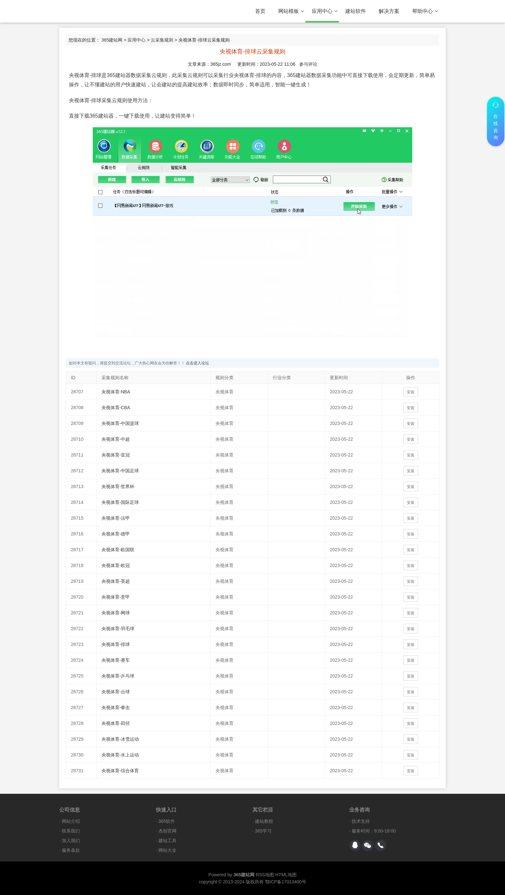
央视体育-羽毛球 (118, 628)
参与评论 (308, 64)
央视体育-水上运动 (120, 754)
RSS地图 (265, 874)
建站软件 (355, 11)
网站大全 (167, 850)
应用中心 (325, 11)
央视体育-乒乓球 (118, 675)
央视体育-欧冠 (115, 565)
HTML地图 (286, 874)
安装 (410, 392)
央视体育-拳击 (115, 707)
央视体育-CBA (115, 407)
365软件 (166, 821)
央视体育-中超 (115, 439)
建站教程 (264, 821)
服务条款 (71, 850)
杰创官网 (167, 830)
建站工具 (167, 840)
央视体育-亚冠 (115, 454)
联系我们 (71, 830)
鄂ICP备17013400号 (285, 881)
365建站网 (111, 40)
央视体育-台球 (115, 691)
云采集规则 (162, 40)
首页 (260, 11)
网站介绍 (71, 821)
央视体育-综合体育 (120, 770)
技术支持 (361, 821)
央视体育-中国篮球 (120, 423)
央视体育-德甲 (115, 533)
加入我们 (71, 840)
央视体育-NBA (115, 391)
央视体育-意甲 (115, 597)
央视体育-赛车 (115, 660)
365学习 (263, 830)
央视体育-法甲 (115, 518)
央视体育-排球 (115, 644)
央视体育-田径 (115, 723)
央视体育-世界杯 (118, 486)
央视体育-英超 (115, 581)
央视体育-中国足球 (120, 470)
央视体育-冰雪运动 (120, 739)
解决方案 (389, 11)
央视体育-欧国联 (118, 549)
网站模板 (291, 11)
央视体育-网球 (115, 612)
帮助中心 (425, 11)
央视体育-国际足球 (120, 502)
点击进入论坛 (197, 363)
